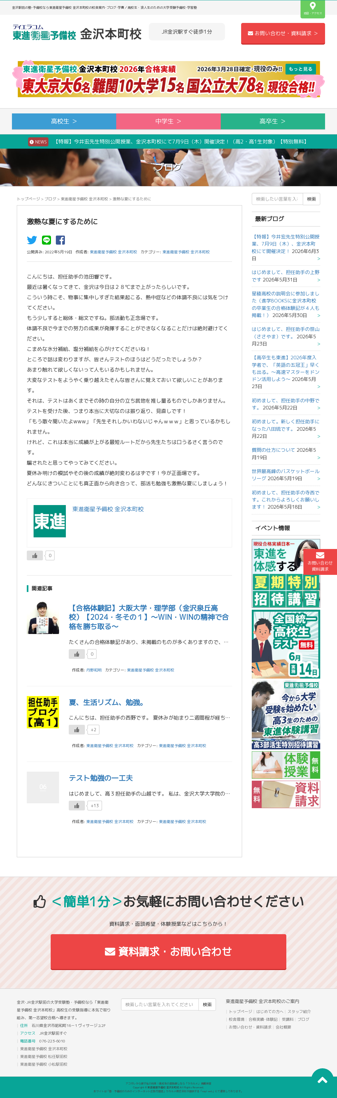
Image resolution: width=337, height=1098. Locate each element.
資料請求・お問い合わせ (168, 952)
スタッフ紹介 (299, 1011)
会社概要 (283, 1027)
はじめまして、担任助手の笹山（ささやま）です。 (286, 333)
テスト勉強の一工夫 (101, 778)
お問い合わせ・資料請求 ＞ (283, 33)
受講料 (287, 1019)
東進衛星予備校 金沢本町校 (84, 199)
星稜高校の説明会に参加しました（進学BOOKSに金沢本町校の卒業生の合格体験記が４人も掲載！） (286, 304)
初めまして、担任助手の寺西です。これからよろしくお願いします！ (286, 500)
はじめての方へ (269, 1011)
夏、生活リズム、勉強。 (108, 702)
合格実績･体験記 (263, 1019)
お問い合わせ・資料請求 (250, 1027)
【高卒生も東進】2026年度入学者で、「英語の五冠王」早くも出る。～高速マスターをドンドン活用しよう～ (286, 368)
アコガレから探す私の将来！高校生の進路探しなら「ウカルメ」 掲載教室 (168, 1083)
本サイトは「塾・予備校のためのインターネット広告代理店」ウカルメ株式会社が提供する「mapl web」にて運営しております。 (168, 1091)
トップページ (28, 199)
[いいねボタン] (35, 555)
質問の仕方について (273, 450)
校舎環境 (236, 1019)
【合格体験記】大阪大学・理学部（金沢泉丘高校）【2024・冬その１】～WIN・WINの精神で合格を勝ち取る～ (149, 617)
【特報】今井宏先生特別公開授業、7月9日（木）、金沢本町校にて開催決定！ (286, 244)
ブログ (50, 199)
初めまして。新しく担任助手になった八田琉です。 (286, 425)
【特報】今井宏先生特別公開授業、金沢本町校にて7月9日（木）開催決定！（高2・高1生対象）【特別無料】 (168, 141)
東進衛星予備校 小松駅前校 (43, 1064)
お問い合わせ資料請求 (320, 561)
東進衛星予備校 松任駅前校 (43, 1056)
